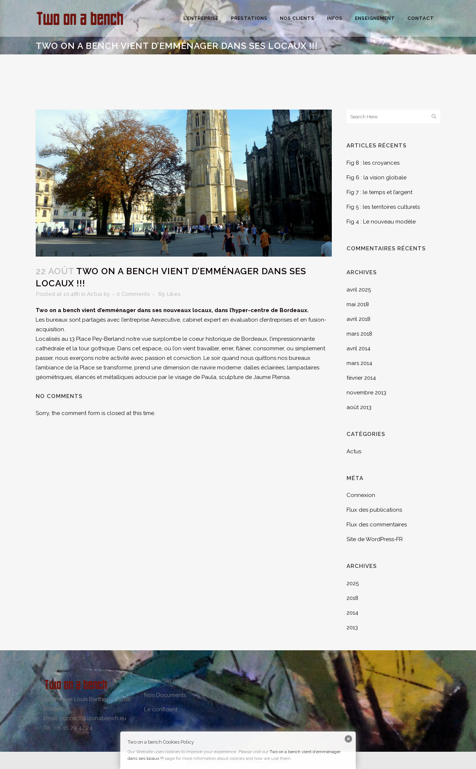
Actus (94, 294)
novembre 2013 (366, 392)
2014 (352, 612)
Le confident (160, 709)
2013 (352, 627)
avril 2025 (359, 289)
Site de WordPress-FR (375, 539)
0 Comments (133, 294)
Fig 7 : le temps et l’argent (379, 192)
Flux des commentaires (377, 524)
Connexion (361, 495)
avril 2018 (358, 319)
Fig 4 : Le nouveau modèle (381, 221)
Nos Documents (165, 695)
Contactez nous (165, 680)
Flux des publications (374, 510)
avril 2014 (358, 348)
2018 (352, 598)
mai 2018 (358, 304)
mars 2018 (359, 333)
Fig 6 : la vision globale (376, 177)
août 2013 (359, 407)
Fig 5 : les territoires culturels (383, 207)
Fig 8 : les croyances (373, 163)
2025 (353, 583)
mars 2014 (359, 363)
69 (169, 294)
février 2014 (361, 378)
